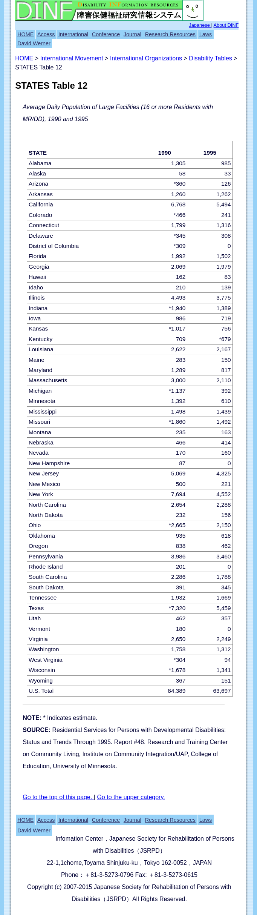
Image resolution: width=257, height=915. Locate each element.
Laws (205, 34)
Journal (132, 34)
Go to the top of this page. (58, 797)
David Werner (33, 43)
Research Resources (170, 34)
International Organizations (146, 58)
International (73, 34)
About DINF (226, 25)
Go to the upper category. (131, 797)
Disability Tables (210, 58)
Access (46, 34)
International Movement (71, 58)
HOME (25, 34)
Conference (106, 34)
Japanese (200, 25)
